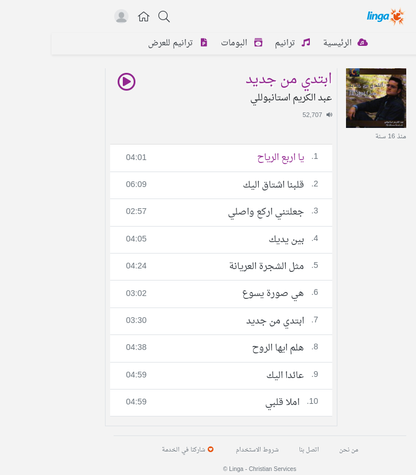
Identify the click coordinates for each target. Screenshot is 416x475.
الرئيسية (295, 43)
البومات (192, 43)
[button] (92, 18)
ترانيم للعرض (128, 43)
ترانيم (243, 43)
